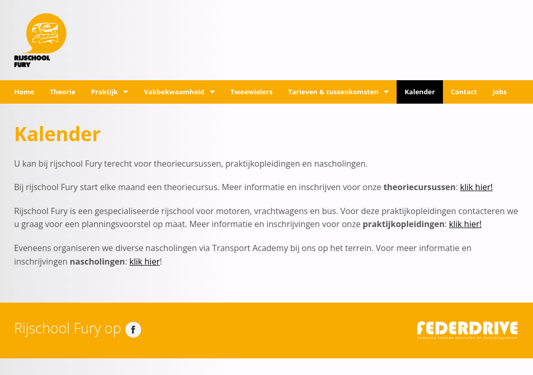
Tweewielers (252, 91)
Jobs (499, 91)
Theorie (62, 91)
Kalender (419, 91)
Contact (464, 91)
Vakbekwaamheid (174, 91)
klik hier (145, 261)
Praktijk (104, 91)
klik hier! (476, 187)
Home (24, 91)
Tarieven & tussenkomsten (333, 91)
